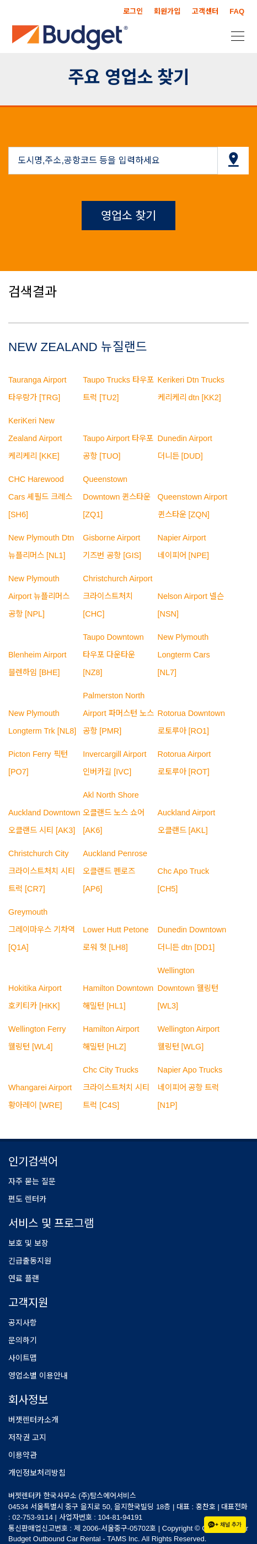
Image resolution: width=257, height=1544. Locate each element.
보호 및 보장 (28, 1243)
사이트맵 (22, 1358)
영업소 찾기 (129, 215)
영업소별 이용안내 (38, 1375)
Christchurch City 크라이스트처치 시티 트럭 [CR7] (41, 871)
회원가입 (167, 11)
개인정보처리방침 (37, 1472)
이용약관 (22, 1455)
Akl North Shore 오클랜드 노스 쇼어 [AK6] (113, 812)
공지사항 (22, 1322)
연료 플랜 (23, 1278)
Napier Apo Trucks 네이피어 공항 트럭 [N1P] (190, 1087)
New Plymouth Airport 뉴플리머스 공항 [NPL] (38, 596)
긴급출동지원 (29, 1260)
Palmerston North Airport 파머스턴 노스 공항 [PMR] (118, 713)
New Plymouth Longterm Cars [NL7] (184, 655)
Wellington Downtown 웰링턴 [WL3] (188, 988)
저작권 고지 (27, 1437)
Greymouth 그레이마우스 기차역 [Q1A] (41, 930)
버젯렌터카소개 (33, 1419)
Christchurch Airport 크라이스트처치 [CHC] (117, 596)
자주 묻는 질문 (32, 1181)
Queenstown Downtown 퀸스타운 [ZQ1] (117, 497)
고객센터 (205, 11)
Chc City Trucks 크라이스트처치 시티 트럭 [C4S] (116, 1087)
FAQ (236, 11)
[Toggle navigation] (234, 35)
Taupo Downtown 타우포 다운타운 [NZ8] (113, 655)
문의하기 (22, 1340)
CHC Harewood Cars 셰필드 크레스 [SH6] (40, 497)
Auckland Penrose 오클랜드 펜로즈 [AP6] (115, 871)
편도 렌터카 (27, 1199)
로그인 (133, 11)
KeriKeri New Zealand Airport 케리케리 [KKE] (35, 438)
